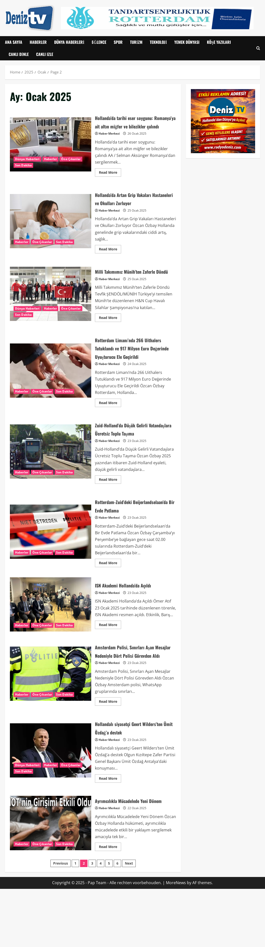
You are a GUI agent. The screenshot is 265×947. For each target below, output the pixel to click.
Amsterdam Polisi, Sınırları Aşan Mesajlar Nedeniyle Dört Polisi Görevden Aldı (50, 719)
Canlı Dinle (19, 54)
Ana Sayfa (13, 42)
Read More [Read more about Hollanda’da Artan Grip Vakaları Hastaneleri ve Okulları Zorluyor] (110, 256)
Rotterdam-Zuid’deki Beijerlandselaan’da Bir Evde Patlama (50, 569)
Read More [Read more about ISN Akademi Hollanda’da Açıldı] (110, 665)
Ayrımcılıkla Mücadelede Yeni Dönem (50, 877)
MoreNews (176, 941)
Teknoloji (158, 42)
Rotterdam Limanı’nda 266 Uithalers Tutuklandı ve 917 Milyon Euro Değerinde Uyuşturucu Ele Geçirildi (50, 391)
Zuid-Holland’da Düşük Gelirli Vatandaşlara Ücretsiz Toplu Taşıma (50, 481)
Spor (118, 42)
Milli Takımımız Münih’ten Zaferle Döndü (50, 306)
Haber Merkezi (109, 142)
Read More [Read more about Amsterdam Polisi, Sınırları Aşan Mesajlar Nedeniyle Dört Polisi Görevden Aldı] (110, 750)
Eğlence (99, 42)
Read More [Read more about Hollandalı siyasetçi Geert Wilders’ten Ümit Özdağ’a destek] (110, 827)
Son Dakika (23, 169)
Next (129, 921)
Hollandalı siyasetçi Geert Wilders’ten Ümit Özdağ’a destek (50, 800)
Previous (60, 921)
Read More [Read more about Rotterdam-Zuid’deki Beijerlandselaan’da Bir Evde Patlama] (110, 603)
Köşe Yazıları (219, 42)
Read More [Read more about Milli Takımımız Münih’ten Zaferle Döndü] (110, 333)
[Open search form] (258, 48)
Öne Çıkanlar (71, 163)
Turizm (136, 42)
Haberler (38, 42)
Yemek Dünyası (186, 42)
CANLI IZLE (44, 54)
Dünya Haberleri (69, 42)
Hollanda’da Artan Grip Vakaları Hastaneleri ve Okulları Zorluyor (50, 229)
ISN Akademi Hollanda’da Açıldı (50, 646)
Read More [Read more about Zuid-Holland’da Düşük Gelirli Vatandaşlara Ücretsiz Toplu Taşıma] (110, 512)
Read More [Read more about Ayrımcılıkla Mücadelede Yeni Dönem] (110, 904)
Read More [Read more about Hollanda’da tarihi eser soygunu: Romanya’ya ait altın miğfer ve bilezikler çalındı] (110, 179)
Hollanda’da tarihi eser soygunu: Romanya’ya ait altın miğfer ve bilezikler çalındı (50, 148)
